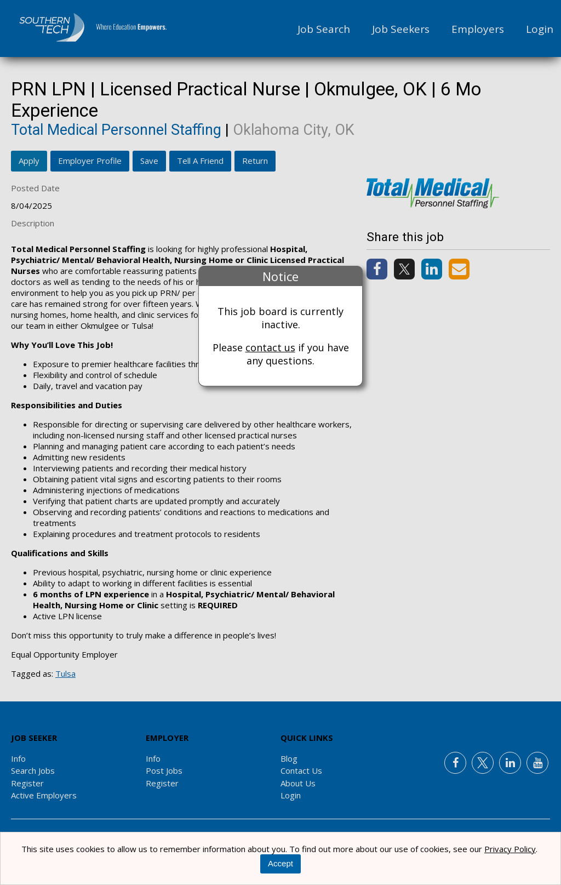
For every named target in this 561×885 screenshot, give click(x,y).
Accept (280, 863)
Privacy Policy (510, 848)
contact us (270, 347)
